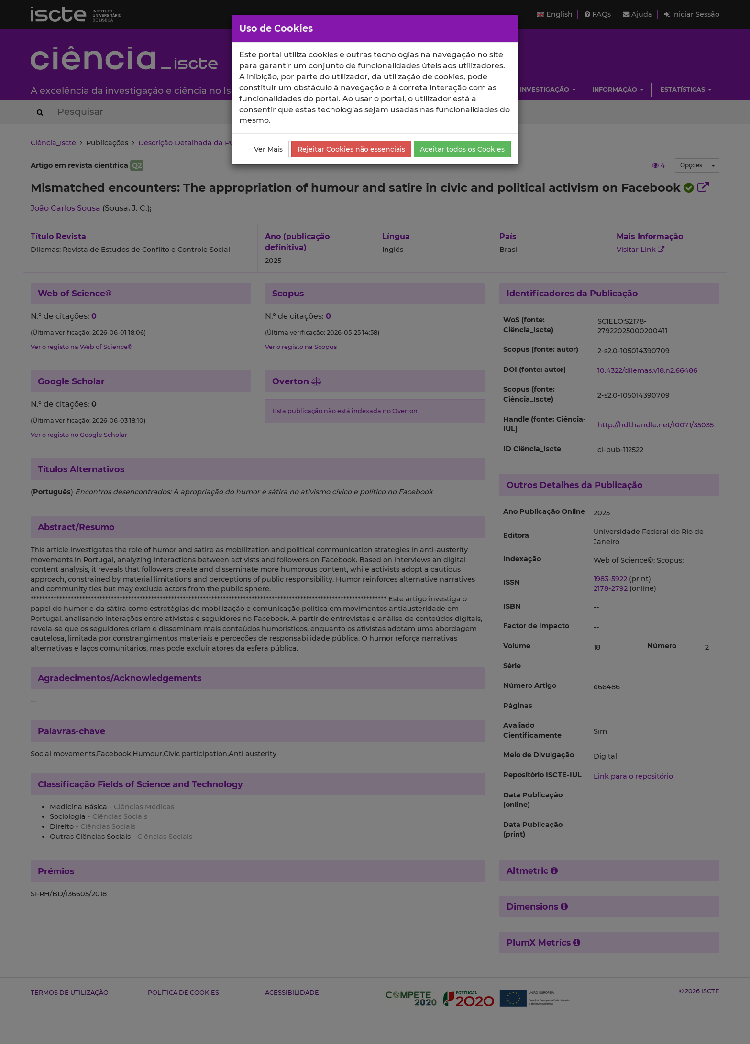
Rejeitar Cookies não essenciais (351, 149)
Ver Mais (268, 149)
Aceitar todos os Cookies (462, 149)
